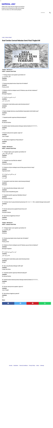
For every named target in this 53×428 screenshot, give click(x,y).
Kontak (10, 365)
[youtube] (46, 5)
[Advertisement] (26, 24)
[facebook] (39, 5)
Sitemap (42, 365)
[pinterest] (32, 302)
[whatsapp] (45, 302)
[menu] (3, 11)
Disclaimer (16, 365)
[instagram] (49, 5)
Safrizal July (9, 3)
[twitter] (42, 5)
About (37, 365)
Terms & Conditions (23, 365)
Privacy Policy (32, 365)
